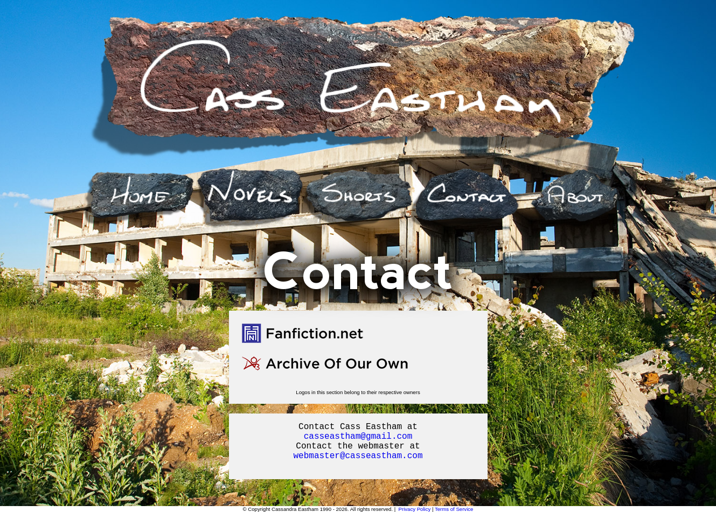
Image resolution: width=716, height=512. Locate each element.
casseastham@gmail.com (358, 436)
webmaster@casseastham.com (357, 456)
